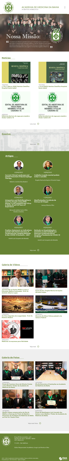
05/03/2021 (18, 227)
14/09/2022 (47, 172)
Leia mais (33, 124)
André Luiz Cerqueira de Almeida (19, 238)
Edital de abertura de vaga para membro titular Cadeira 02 (52, 117)
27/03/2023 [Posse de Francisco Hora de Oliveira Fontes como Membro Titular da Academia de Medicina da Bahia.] (5, 382)
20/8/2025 (5, 114)
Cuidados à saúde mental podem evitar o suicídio (46, 175)
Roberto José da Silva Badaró (19, 181)
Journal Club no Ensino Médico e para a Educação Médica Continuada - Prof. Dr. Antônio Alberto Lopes (15, 291)
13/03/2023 (5, 288)
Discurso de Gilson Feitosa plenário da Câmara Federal (48, 316)
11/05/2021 (47, 197)
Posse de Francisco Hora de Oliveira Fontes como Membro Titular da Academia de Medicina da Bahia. (17, 385)
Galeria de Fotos (10, 357)
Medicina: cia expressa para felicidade (15, 341)
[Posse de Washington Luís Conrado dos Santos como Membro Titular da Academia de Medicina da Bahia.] (51, 408)
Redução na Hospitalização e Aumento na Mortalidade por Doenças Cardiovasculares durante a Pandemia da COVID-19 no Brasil (47, 233)
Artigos (9, 155)
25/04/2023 (18, 172)
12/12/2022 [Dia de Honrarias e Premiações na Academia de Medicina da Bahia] (38, 382)
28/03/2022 (5, 340)
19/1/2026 (42, 85)
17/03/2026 (5, 314)
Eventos (6, 133)
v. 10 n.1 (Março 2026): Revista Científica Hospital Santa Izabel (15, 87)
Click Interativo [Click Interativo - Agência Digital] (17, 459)
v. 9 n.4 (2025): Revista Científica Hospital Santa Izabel (53, 87)
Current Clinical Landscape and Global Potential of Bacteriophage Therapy (18, 176)
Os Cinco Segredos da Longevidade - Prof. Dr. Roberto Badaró (17, 316)
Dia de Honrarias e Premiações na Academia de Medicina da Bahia (50, 385)
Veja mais (33, 144)
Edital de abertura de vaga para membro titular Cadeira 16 (16, 117)
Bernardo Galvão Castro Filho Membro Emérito (19, 211)
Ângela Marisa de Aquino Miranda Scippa (47, 180)
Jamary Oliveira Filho (47, 205)
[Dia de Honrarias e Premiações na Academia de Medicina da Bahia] (51, 380)
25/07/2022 (38, 289)
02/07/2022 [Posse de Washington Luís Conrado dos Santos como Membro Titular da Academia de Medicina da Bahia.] (38, 411)
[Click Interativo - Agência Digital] (63, 459)
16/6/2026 (5, 85)
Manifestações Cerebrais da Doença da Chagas (45, 200)
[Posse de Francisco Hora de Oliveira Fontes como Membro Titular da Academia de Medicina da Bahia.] (18, 380)
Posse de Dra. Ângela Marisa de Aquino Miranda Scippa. (48, 291)
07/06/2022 (18, 197)
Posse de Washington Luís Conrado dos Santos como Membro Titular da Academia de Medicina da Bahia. (51, 413)
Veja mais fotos (33, 423)
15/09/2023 (38, 314)
